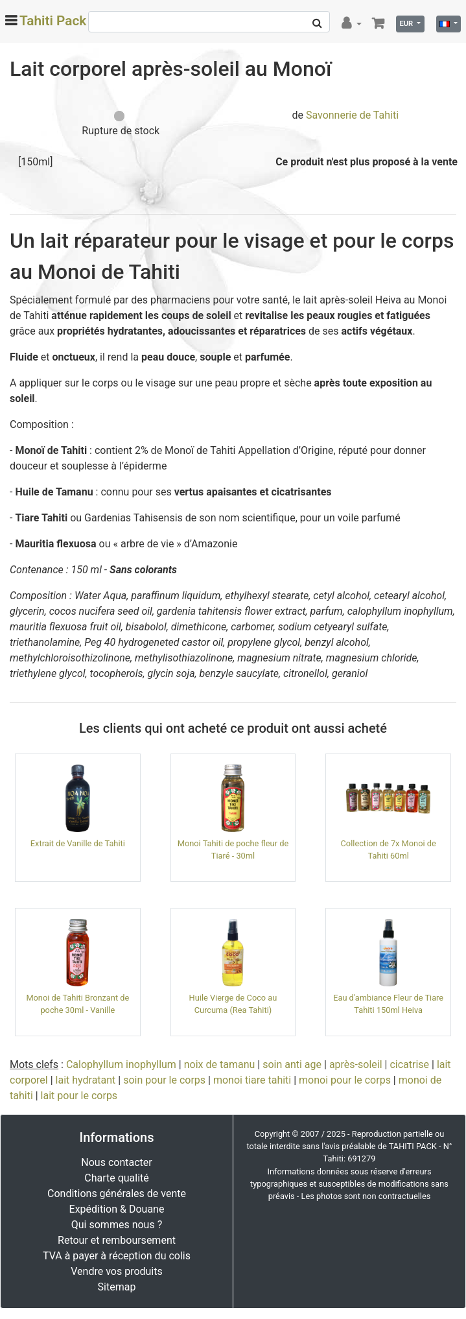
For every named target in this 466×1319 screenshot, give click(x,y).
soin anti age (291, 1064)
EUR (407, 23)
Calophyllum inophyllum (121, 1064)
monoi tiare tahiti (252, 1080)
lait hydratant (86, 1080)
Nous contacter (116, 1162)
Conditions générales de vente (116, 1193)
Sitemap (117, 1287)
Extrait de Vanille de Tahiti (77, 843)
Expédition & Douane (117, 1209)
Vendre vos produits (117, 1271)
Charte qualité (116, 1178)
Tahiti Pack (52, 21)
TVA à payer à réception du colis (117, 1256)
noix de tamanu (219, 1064)
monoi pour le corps (345, 1080)
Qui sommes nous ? (116, 1224)
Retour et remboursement (117, 1240)
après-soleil (355, 1064)
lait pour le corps (79, 1095)
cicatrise (409, 1064)
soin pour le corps (164, 1080)
